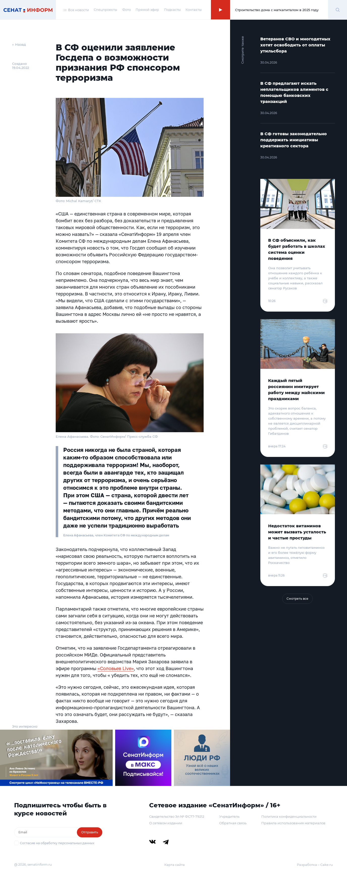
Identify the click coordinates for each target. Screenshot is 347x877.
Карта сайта (174, 865)
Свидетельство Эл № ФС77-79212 (176, 816)
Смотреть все (297, 598)
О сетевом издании (165, 823)
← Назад (19, 44)
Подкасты (172, 10)
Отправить (89, 832)
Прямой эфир (147, 10)
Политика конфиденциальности (289, 816)
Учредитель (229, 816)
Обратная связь (232, 823)
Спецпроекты (105, 10)
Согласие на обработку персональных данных (57, 843)
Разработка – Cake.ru (315, 865)
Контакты (193, 10)
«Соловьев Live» (116, 668)
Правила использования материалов (293, 823)
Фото (126, 10)
